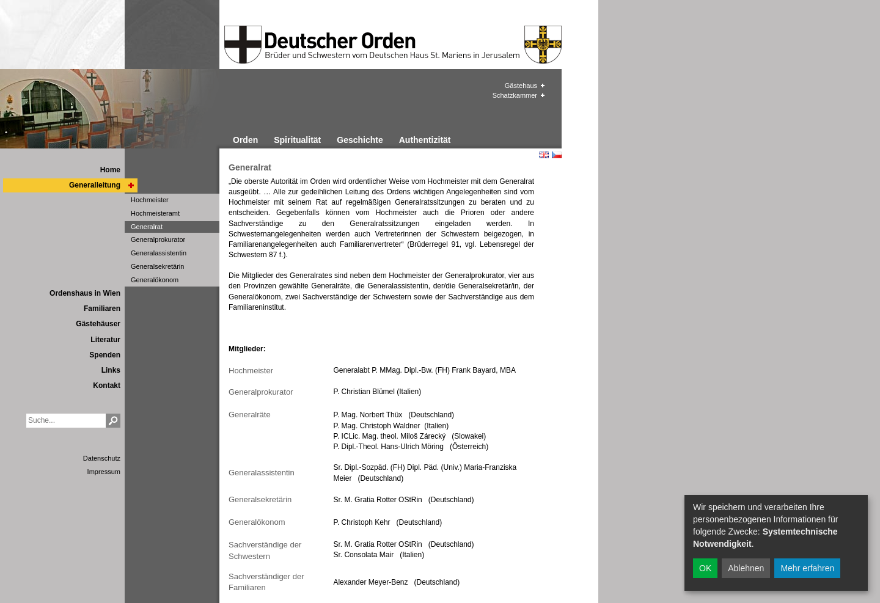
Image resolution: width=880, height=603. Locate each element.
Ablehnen (746, 568)
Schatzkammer (515, 95)
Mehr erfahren (807, 568)
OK (705, 568)
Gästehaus (521, 85)
